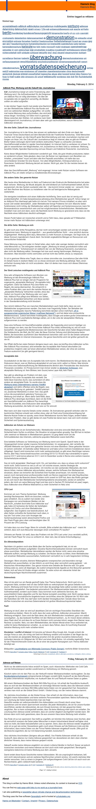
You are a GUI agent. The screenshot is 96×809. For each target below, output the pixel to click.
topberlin (25, 58)
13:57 (33, 765)
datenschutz (21, 29)
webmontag (14, 71)
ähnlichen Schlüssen (69, 368)
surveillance (7, 58)
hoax (4, 77)
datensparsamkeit (35, 38)
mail (11, 76)
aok (71, 29)
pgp (32, 49)
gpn (4, 44)
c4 (71, 33)
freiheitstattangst (63, 41)
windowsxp (29, 71)
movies (5, 79)
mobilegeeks (60, 26)
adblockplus (33, 26)
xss (68, 76)
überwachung (46, 57)
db (45, 38)
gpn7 (8, 44)
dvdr (72, 77)
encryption (8, 41)
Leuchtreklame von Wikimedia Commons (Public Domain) (39, 649)
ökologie (16, 74)
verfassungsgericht (11, 62)
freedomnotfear (46, 41)
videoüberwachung (10, 68)
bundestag (17, 33)
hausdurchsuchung (19, 44)
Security (35, 652)
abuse (54, 74)
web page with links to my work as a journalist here (39, 787)
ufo (35, 77)
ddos (78, 74)
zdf (36, 71)
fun (89, 74)
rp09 (19, 52)
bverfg (66, 33)
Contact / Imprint (29, 801)
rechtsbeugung (73, 50)
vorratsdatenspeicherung (53, 66)
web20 (5, 71)
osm (16, 50)
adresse (84, 26)
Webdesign (41, 652)
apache (77, 29)
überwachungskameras (72, 58)
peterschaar (24, 50)
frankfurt (35, 41)
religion (83, 50)
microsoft (50, 47)
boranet (65, 74)
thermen (17, 58)
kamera (82, 44)
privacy (37, 29)
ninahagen (65, 47)
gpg (90, 41)
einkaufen (82, 38)
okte (23, 77)
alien (60, 74)
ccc (73, 33)
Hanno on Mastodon (11, 801)
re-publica (50, 50)
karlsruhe (27, 46)
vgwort (84, 62)
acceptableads (10, 26)
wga (22, 71)
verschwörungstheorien (47, 62)
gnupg (85, 41)
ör (13, 50)
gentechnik (7, 74)
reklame (84, 654)
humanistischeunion (38, 44)
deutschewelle (78, 71)
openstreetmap (78, 46)
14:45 (47, 652)
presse (24, 74)
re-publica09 (60, 50)
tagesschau (46, 74)
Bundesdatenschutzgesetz (16, 676)
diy (76, 38)
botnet (73, 74)
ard (82, 29)
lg (8, 77)
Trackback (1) (63, 652)
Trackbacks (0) (49, 765)
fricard (75, 41)
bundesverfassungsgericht (37, 33)
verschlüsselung (28, 61)
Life (29, 765)
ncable (17, 77)
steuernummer (71, 52)
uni (85, 58)
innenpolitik (55, 44)
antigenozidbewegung (60, 29)
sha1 (50, 52)
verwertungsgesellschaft (70, 62)
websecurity (50, 76)
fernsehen (26, 41)
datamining (8, 29)
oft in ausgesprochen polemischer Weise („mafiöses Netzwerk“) (41, 312)
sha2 (54, 52)
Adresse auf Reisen (11, 663)
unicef (40, 77)
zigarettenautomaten (56, 71)
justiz (76, 44)
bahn (86, 29)
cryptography (8, 38)
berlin (7, 33)
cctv (78, 33)
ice (48, 44)
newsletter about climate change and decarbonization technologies (52, 792)
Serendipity (36, 796)
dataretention (20, 38)
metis (43, 47)
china (68, 71)
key (34, 47)
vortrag (90, 68)
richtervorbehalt (9, 52)
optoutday (7, 50)
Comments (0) (54, 652)
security (43, 52)
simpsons (29, 77)
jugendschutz (67, 44)
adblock (22, 26)
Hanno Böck (13, 652)
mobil (58, 47)
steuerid (61, 52)
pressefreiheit (34, 74)
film (76, 77)
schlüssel (34, 52)
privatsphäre (39, 50)
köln (38, 47)
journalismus (46, 26)
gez (80, 41)
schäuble (26, 52)
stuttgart (82, 52)
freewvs (84, 74)
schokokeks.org (63, 796)
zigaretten (42, 71)
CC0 (80, 783)
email (89, 38)
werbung (73, 26)
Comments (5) (40, 765)
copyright (84, 33)
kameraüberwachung (11, 47)
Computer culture (23, 652)
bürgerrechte (57, 33)
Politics (30, 652)
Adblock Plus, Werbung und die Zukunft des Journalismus (29, 88)
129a (43, 29)
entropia (17, 41)
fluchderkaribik (85, 77)
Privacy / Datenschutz (48, 801)
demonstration (60, 37)
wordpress (61, 77)
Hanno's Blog (87, 7)
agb (48, 29)
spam (31, 29)
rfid (89, 49)
